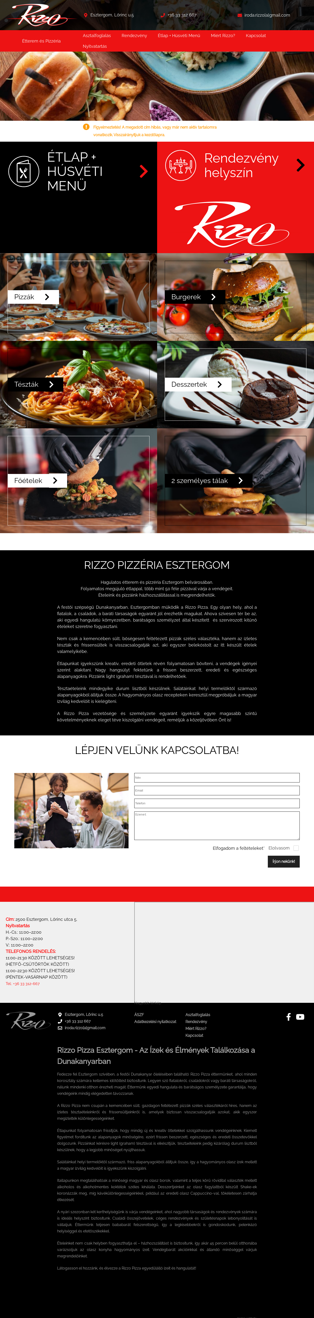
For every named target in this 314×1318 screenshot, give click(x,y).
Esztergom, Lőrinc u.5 (112, 15)
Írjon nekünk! (284, 871)
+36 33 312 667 (182, 15)
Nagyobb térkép (147, 1012)
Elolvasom (279, 857)
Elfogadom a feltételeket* (239, 857)
